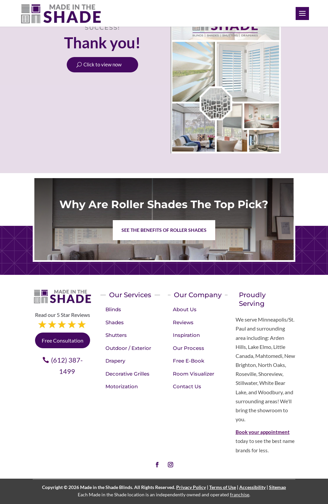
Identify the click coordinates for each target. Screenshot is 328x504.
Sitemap (277, 487)
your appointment (269, 432)
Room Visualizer (193, 374)
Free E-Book (188, 361)
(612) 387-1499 (67, 365)
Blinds (113, 309)
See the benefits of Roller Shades (164, 230)
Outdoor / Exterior (128, 348)
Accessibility (252, 487)
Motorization (121, 386)
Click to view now (102, 65)
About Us (185, 309)
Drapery (115, 361)
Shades (114, 322)
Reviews (183, 322)
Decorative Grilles (127, 374)
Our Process (188, 348)
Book (242, 432)
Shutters (116, 335)
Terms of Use (222, 487)
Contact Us (187, 386)
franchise (239, 494)
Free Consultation (62, 340)
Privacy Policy (191, 487)
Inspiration (186, 335)
